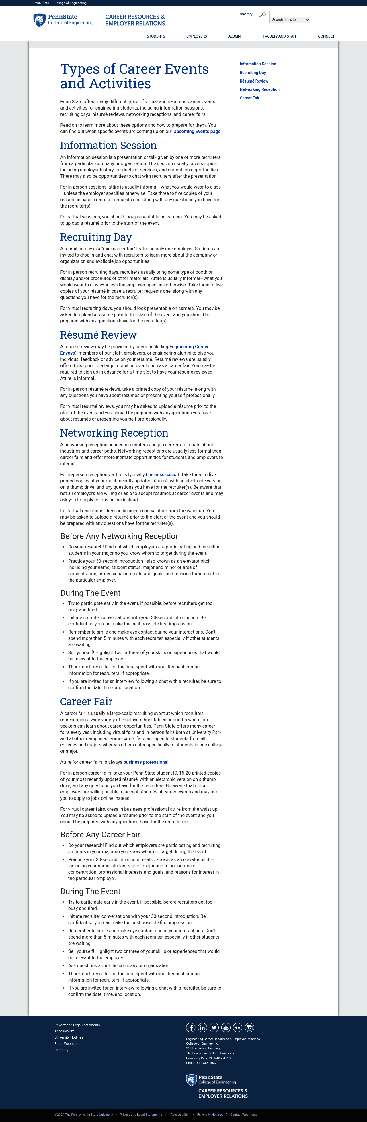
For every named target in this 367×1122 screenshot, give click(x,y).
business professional (145, 762)
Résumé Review (254, 81)
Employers (196, 36)
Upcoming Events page (196, 131)
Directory (246, 14)
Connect (326, 36)
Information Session (258, 64)
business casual (162, 474)
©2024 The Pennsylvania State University (83, 1115)
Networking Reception (260, 89)
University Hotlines (68, 1037)
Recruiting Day (253, 72)
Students (156, 36)
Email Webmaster (67, 1044)
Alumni (234, 36)
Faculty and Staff (280, 36)
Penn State (41, 3)
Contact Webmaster (244, 1115)
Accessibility (64, 1031)
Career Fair (249, 98)
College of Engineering (70, 3)
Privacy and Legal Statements (77, 1025)
